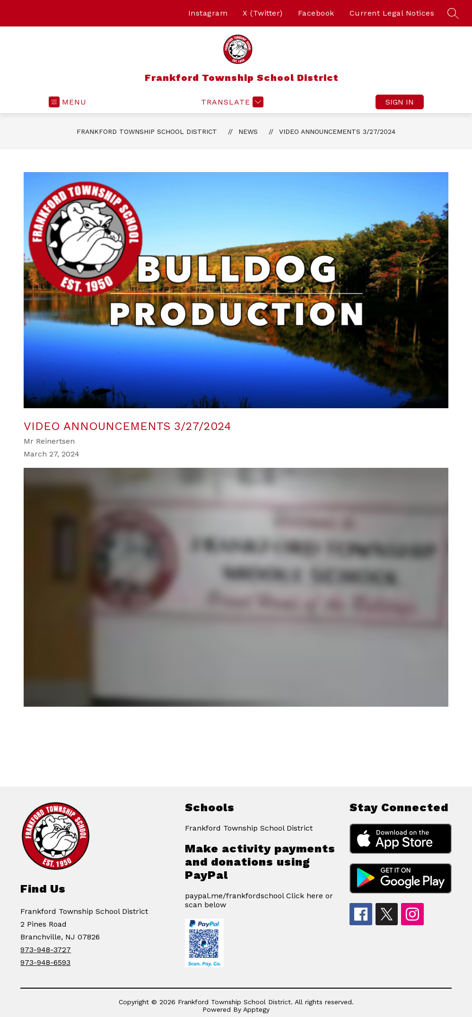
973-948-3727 (45, 949)
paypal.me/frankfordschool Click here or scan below (259, 900)
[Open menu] (68, 102)
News (248, 131)
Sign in (399, 101)
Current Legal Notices (392, 13)
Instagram (208, 13)
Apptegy (256, 1009)
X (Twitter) (263, 13)
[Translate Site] (231, 102)
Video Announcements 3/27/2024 (337, 131)
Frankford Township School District (147, 131)
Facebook (316, 13)
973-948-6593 (45, 962)
